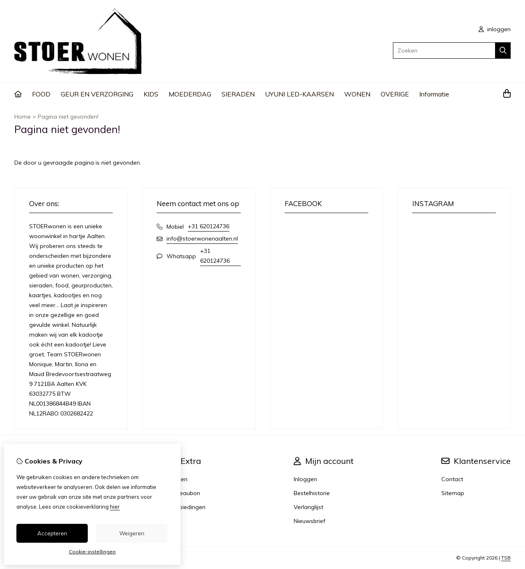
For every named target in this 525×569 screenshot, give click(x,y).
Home (22, 116)
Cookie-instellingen (92, 551)
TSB (506, 558)
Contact (452, 479)
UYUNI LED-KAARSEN (299, 94)
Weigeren (131, 533)
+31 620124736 (208, 226)
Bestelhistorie (312, 493)
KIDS (151, 94)
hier (115, 506)
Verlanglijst (308, 507)
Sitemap (452, 493)
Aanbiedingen (186, 507)
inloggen (495, 29)
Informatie (434, 94)
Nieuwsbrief (309, 521)
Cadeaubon (184, 493)
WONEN (357, 94)
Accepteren (52, 533)
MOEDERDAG (190, 94)
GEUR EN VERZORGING (97, 94)
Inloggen (305, 479)
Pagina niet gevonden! (68, 116)
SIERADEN (238, 94)
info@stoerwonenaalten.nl (202, 238)
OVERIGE (395, 94)
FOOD (41, 94)
